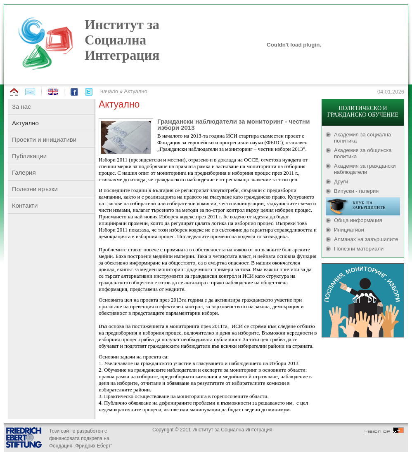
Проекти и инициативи (44, 139)
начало (109, 91)
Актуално (135, 91)
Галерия (24, 172)
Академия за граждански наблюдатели (365, 169)
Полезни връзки (35, 188)
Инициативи (349, 230)
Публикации (29, 155)
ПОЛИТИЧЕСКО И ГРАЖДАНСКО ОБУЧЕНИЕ (362, 111)
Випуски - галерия (356, 191)
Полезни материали (359, 249)
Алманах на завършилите (366, 239)
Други (341, 181)
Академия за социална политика (362, 137)
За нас (21, 106)
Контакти (25, 205)
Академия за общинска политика (363, 153)
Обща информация (358, 220)
